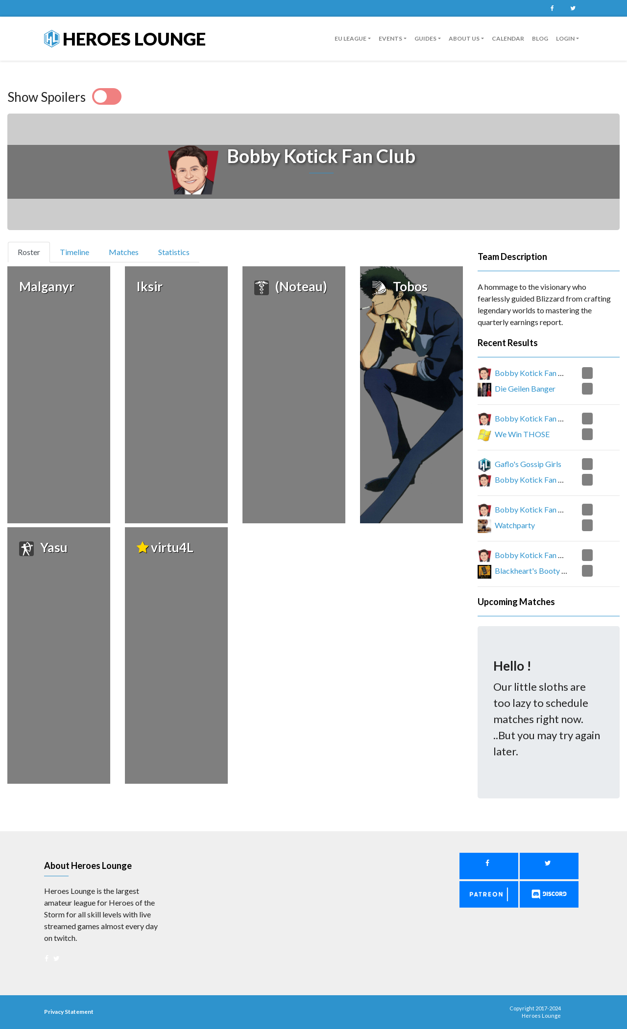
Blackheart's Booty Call (535, 570)
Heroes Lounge (125, 38)
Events (390, 38)
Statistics (174, 252)
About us (464, 38)
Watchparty (515, 525)
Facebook (552, 8)
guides (425, 38)
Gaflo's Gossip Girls (528, 463)
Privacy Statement (69, 1011)
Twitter (572, 8)
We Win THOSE (522, 434)
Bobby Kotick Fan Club (534, 372)
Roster (33, 251)
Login (565, 38)
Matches (123, 252)
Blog (540, 38)
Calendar (508, 38)
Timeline (74, 252)
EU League (350, 38)
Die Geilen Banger (525, 388)
